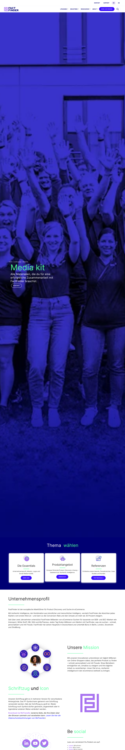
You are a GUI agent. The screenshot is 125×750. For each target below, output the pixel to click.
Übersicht (62, 577)
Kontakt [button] (16, 285)
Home (10, 262)
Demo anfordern (106, 9)
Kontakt (97, 3)
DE (113, 3)
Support (106, 3)
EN (119, 3)
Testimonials (98, 578)
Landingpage (17, 262)
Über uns (26, 578)
